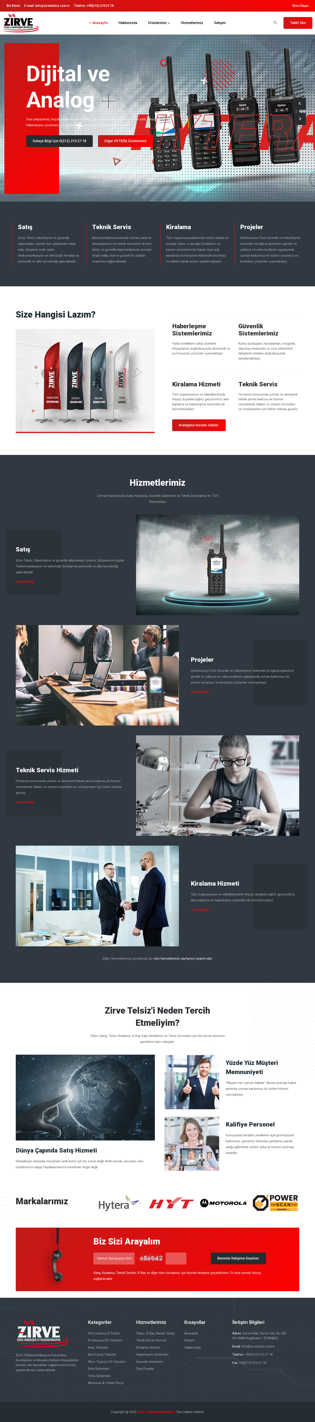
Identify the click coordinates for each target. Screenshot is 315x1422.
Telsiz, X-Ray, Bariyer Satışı (155, 1333)
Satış (25, 227)
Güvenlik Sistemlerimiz (258, 330)
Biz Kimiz (13, 5)
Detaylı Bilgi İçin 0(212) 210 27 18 (59, 141)
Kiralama (178, 227)
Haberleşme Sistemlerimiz (192, 330)
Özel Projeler (145, 1369)
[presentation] (300, 104)
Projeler (251, 227)
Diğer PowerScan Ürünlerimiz (128, 141)
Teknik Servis (111, 227)
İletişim (220, 23)
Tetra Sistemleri (99, 1376)
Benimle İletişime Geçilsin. (238, 1258)
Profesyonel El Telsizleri (105, 1340)
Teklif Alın (298, 23)
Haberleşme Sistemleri (152, 1354)
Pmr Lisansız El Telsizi (104, 1333)
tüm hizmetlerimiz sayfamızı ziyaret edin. (183, 959)
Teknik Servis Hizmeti (47, 770)
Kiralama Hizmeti (196, 384)
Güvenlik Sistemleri (149, 1362)
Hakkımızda (128, 23)
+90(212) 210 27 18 (100, 5)
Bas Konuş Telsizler (102, 1354)
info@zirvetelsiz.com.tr (52, 5)
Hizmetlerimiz (192, 23)
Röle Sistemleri (98, 1369)
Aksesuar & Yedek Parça (105, 1383)
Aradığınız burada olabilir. (199, 425)
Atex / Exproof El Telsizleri (107, 1362)
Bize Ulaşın (300, 5)
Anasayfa (100, 23)
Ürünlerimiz (157, 23)
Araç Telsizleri (98, 1347)
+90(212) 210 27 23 (253, 1363)
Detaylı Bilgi (25, 582)
